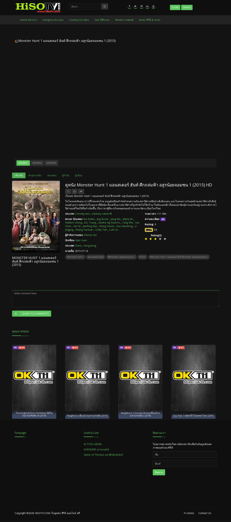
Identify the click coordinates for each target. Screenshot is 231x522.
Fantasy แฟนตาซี (102, 213)
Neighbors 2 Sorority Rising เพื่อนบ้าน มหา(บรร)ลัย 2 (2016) (140, 414)
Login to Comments (30, 314)
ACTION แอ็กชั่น (93, 444)
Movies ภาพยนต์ (124, 19)
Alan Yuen (81, 240)
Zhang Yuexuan (84, 229)
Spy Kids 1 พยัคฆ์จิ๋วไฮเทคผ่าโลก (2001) (193, 415)
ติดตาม (159, 472)
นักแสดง (51, 175)
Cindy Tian (101, 229)
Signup (187, 7)
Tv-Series (189, 513)
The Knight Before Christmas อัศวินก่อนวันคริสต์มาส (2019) (34, 414)
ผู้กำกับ (65, 175)
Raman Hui (90, 235)
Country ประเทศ (79, 19)
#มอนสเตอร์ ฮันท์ (96, 256)
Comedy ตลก (82, 213)
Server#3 (51, 162)
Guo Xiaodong (124, 226)
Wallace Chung (73, 222)
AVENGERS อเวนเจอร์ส (96, 449)
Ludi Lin (113, 229)
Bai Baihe (89, 219)
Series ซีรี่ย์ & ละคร (149, 19)
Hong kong (90, 245)
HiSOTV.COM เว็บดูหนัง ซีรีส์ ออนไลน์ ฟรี (57, 513)
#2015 (142, 256)
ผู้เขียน (78, 175)
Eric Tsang (90, 222)
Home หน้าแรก (28, 19)
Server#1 (23, 162)
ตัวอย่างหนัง (35, 175)
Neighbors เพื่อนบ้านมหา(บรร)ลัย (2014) (87, 415)
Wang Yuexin (106, 226)
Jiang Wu (116, 219)
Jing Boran (103, 219)
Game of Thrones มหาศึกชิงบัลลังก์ (104, 454)
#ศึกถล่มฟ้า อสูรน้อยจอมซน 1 (121, 256)
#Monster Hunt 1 (75, 256)
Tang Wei (127, 222)
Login (175, 7)
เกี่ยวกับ (19, 175)
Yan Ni (77, 226)
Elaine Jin (128, 219)
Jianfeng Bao (90, 226)
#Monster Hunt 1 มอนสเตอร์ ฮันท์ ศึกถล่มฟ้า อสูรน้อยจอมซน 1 (179, 256)
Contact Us (204, 513)
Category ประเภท (53, 19)
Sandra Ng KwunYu (109, 222)
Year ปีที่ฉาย (102, 19)
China (78, 245)
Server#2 (37, 162)
